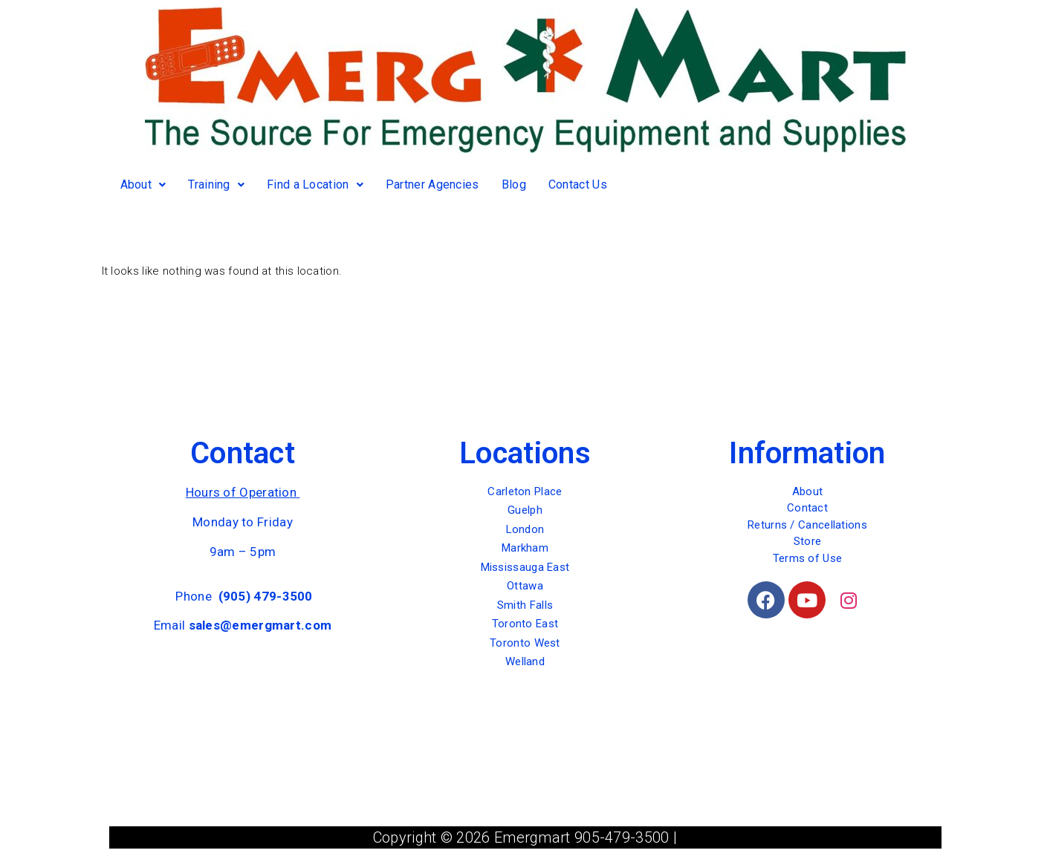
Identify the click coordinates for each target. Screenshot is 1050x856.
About (143, 184)
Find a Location (315, 184)
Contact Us (577, 184)
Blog (514, 184)
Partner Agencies (432, 184)
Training (216, 184)
